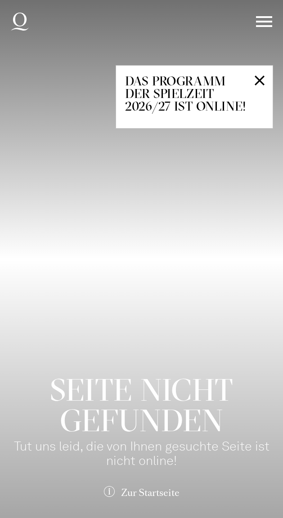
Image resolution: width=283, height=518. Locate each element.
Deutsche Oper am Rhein (20, 22)
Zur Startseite (150, 492)
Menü (264, 21)
